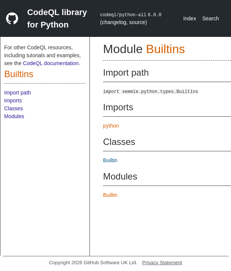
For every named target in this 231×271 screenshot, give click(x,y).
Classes (13, 108)
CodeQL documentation (51, 63)
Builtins (18, 74)
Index (189, 18)
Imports (13, 100)
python (111, 126)
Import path (17, 93)
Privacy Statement (162, 262)
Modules (14, 116)
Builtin (110, 160)
